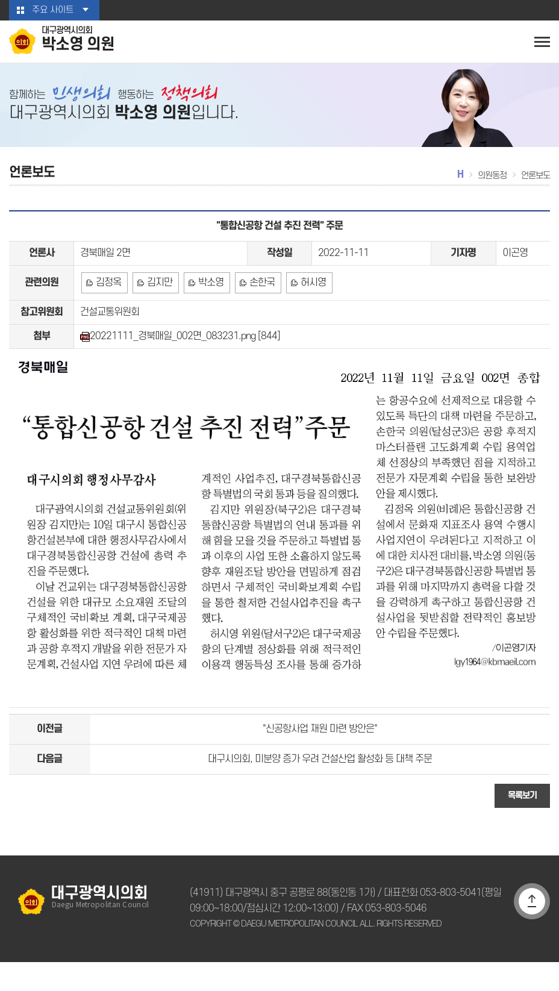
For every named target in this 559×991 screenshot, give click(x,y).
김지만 (158, 297)
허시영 (310, 297)
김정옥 (108, 297)
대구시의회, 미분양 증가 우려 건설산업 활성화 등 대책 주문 (319, 785)
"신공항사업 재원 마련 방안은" (320, 752)
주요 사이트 (52, 10)
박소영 (209, 297)
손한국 (259, 297)
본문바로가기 (0, 0)
